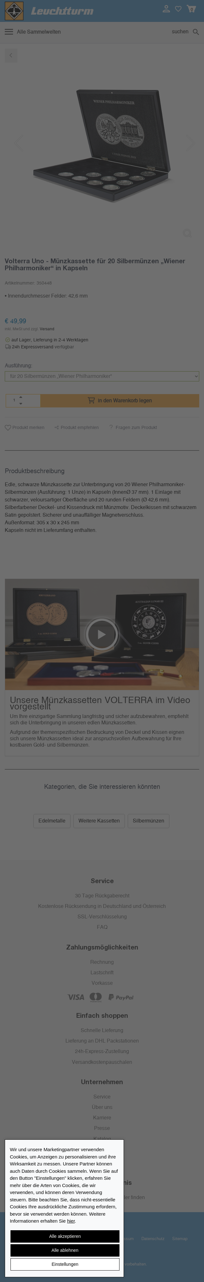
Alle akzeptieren (65, 1236)
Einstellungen (64, 1264)
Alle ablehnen (64, 1250)
